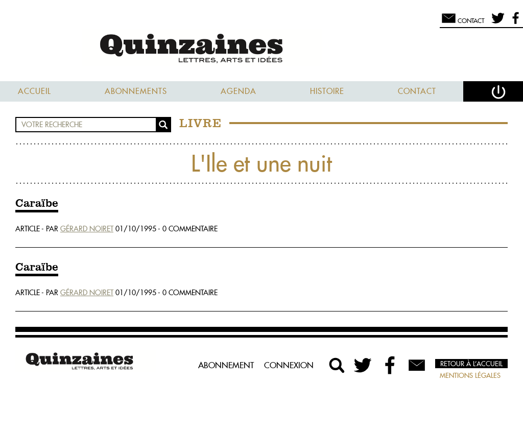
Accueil (34, 91)
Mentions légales (470, 375)
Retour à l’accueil (471, 364)
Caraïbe (36, 203)
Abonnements (136, 91)
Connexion (289, 365)
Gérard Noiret (86, 228)
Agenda (238, 91)
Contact (417, 91)
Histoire (327, 91)
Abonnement (226, 365)
